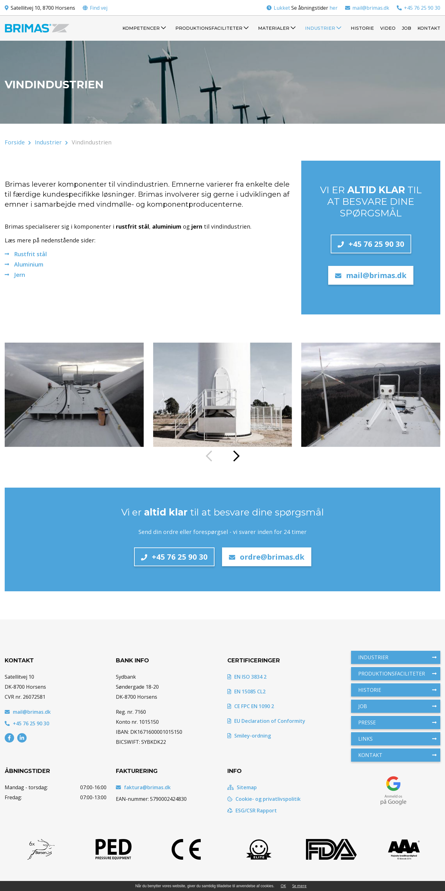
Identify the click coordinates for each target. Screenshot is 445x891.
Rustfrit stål (30, 254)
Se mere (299, 885)
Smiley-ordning (249, 735)
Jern (19, 274)
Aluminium (29, 264)
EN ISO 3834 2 (246, 676)
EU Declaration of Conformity (266, 720)
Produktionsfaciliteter (397, 673)
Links (397, 738)
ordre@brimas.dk (266, 557)
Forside (15, 142)
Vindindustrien (91, 142)
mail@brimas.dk (367, 8)
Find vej (98, 7)
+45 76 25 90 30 (418, 8)
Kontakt (397, 755)
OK (283, 885)
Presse (397, 722)
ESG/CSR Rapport (252, 810)
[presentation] (209, 456)
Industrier (48, 142)
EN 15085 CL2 (246, 691)
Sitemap (242, 787)
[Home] (37, 28)
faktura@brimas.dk (143, 787)
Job (397, 706)
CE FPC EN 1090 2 (250, 706)
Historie (397, 689)
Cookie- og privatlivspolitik (264, 798)
